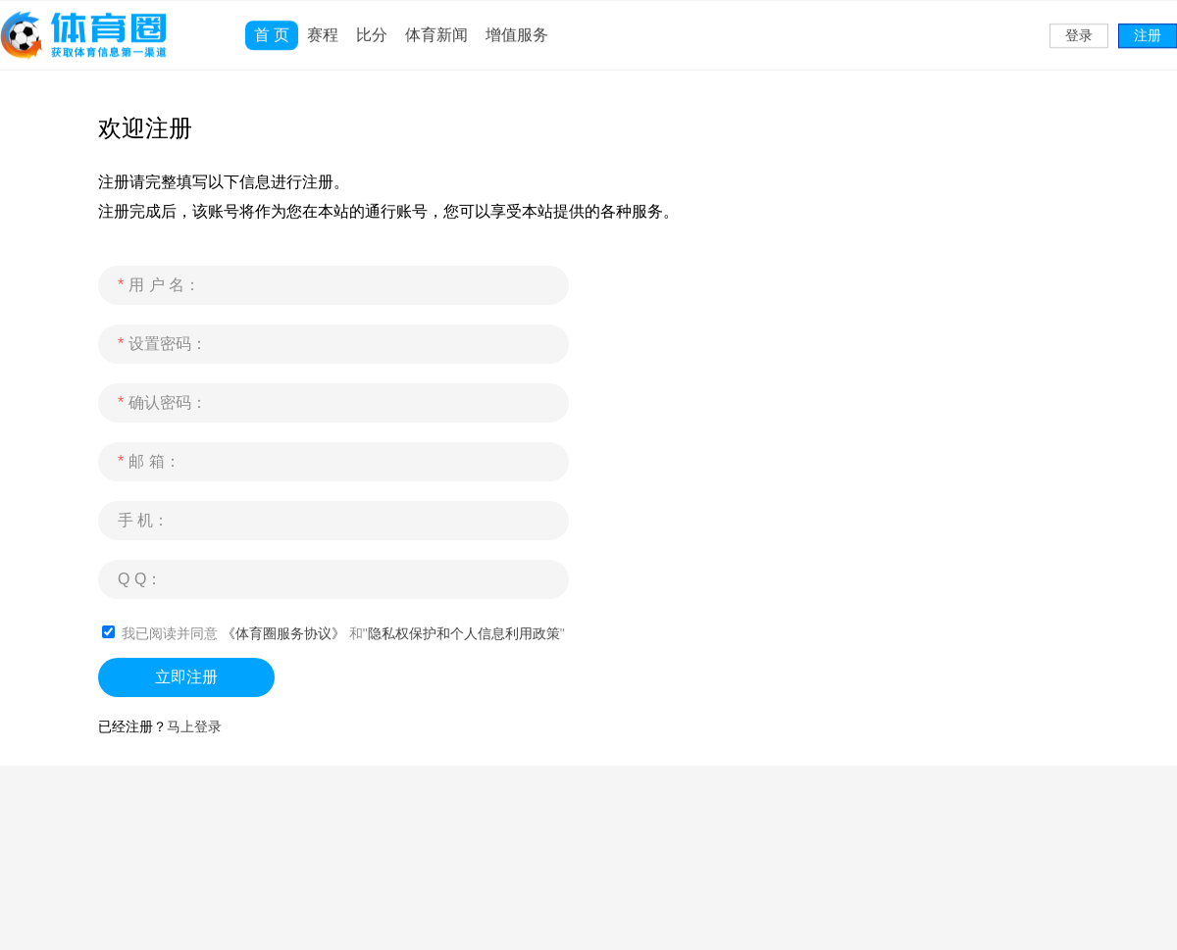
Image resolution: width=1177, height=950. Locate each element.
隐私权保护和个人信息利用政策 (464, 633)
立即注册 (186, 677)
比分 (371, 24)
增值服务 (517, 24)
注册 (1147, 24)
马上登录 (194, 726)
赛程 (322, 24)
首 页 (271, 24)
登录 (1079, 24)
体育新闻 (436, 24)
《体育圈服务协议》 (283, 633)
